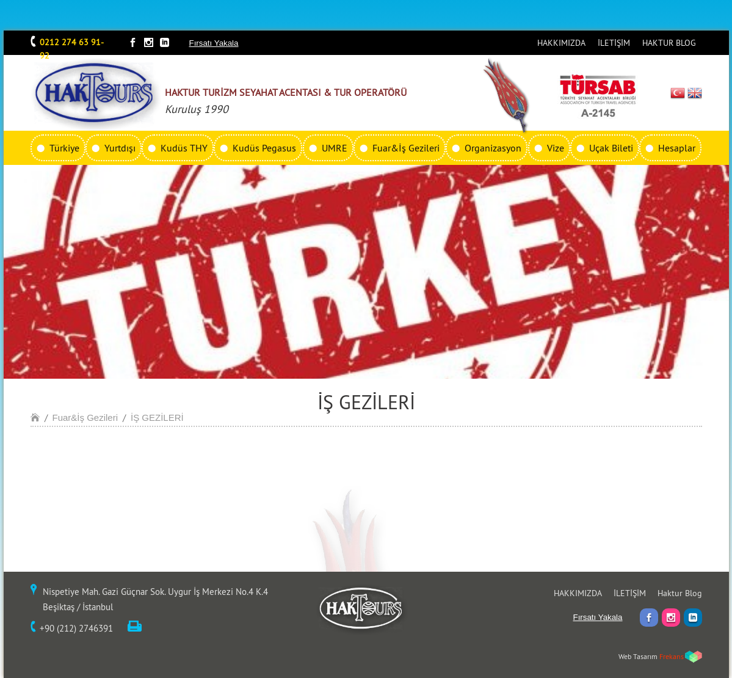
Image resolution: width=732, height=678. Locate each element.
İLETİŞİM (614, 42)
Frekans (671, 656)
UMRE (334, 148)
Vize (555, 148)
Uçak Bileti (611, 148)
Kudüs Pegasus (264, 148)
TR (677, 93)
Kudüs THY (184, 148)
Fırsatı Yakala (214, 43)
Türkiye (64, 148)
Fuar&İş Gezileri (406, 148)
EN (695, 93)
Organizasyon (493, 148)
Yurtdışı (120, 148)
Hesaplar (676, 148)
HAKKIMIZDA (561, 42)
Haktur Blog (680, 593)
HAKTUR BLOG (669, 42)
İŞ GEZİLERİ (157, 417)
